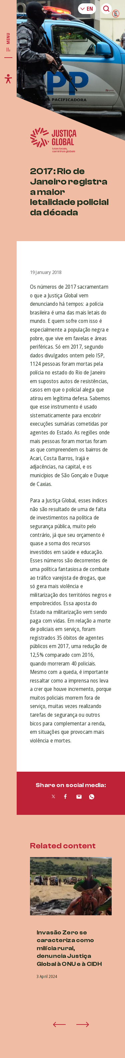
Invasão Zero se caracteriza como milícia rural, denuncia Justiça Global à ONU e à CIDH (69, 948)
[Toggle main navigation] (8, 42)
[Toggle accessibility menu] (8, 78)
